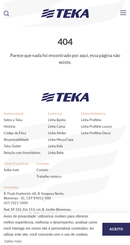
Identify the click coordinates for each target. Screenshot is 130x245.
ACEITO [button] (116, 229)
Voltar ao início (65, 70)
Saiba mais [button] (13, 241)
